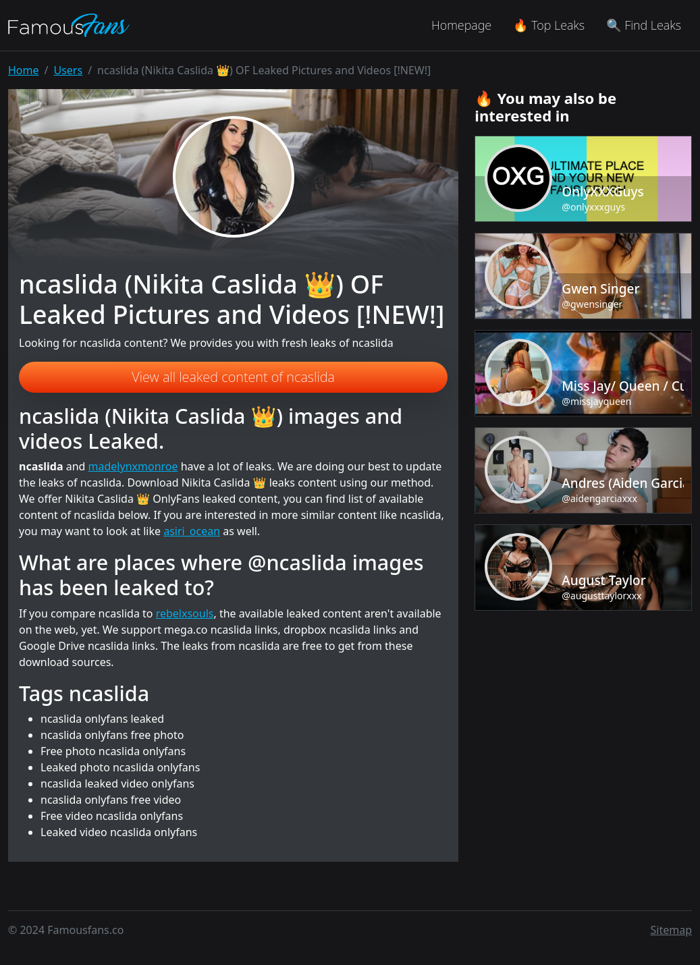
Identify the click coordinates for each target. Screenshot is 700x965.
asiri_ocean (191, 531)
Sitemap (672, 929)
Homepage (461, 25)
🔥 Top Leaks (549, 25)
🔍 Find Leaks (643, 25)
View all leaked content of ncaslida (233, 377)
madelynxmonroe (133, 466)
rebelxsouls (185, 613)
